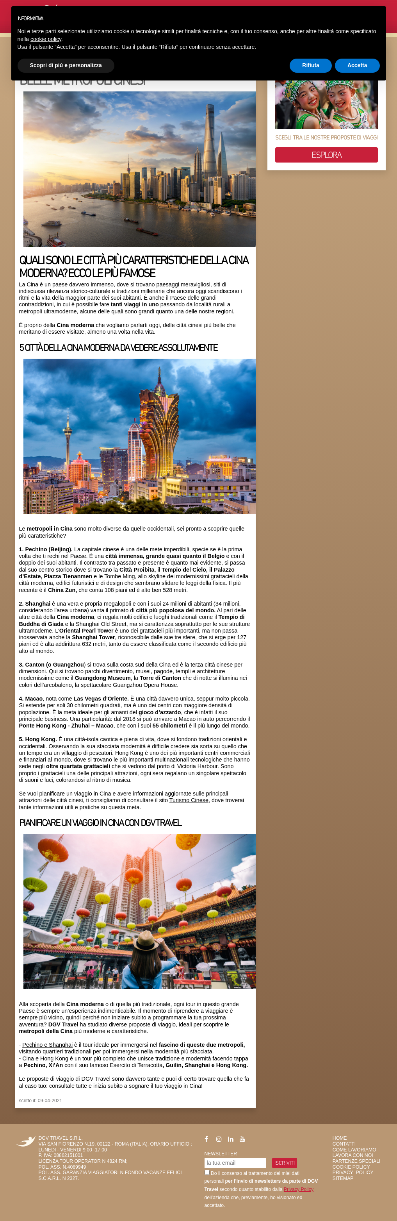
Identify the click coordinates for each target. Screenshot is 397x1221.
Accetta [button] (357, 65)
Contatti (344, 1144)
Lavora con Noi (353, 1155)
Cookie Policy (351, 1167)
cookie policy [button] (45, 39)
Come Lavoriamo (354, 1150)
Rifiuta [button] (310, 65)
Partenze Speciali (357, 1161)
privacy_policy (353, 1172)
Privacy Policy (298, 1189)
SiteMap (343, 1178)
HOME (340, 1138)
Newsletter (221, 1154)
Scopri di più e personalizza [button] (66, 65)
